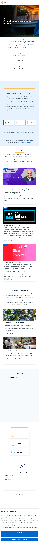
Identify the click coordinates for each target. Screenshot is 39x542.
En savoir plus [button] (10, 333)
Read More (8, 203)
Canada (6, 477)
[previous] (15, 494)
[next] (23, 494)
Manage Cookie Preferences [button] (19, 539)
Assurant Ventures (26, 142)
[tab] (19, 135)
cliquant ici (29, 161)
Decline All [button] (19, 535)
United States (8, 479)
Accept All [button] (19, 532)
